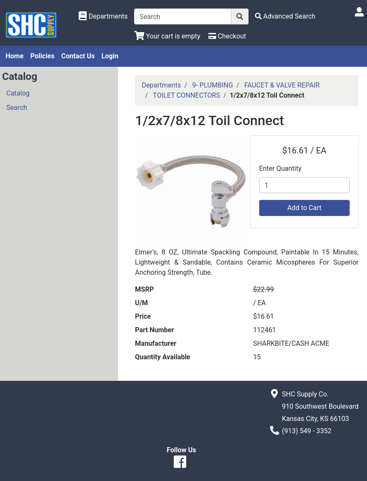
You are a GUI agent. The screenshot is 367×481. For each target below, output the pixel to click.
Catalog (18, 93)
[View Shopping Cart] (167, 36)
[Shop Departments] (103, 16)
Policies (42, 56)
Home (14, 56)
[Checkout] (227, 36)
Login (109, 56)
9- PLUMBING (212, 85)
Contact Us (78, 56)
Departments (161, 85)
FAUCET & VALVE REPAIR (282, 85)
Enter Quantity (280, 168)
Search (16, 108)
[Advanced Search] (285, 16)
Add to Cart (304, 208)
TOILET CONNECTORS (186, 95)
